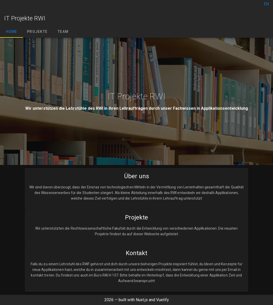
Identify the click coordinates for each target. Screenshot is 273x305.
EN (266, 4)
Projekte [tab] (37, 32)
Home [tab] (11, 32)
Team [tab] (63, 32)
